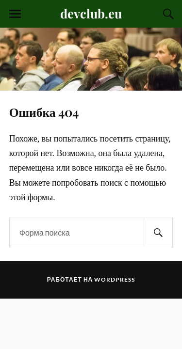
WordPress (114, 279)
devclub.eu (91, 13)
